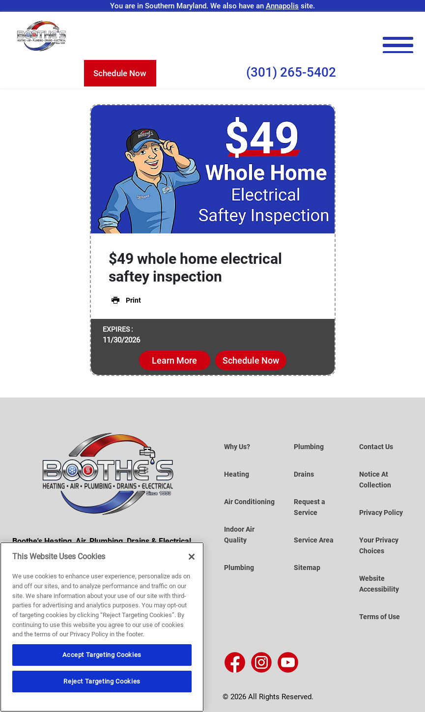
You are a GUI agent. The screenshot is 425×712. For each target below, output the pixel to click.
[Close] (191, 557)
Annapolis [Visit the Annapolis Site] (282, 5)
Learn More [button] (174, 360)
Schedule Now (119, 73)
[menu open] (398, 45)
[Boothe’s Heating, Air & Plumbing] (42, 36)
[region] (102, 627)
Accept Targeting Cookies (102, 654)
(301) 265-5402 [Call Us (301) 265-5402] (291, 72)
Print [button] (125, 300)
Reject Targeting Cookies (102, 681)
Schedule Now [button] (251, 360)
